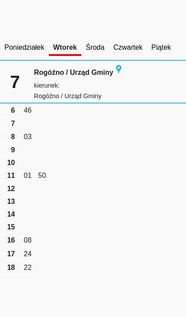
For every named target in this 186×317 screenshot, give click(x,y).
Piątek (161, 47)
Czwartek (128, 47)
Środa (95, 47)
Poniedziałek (24, 47)
